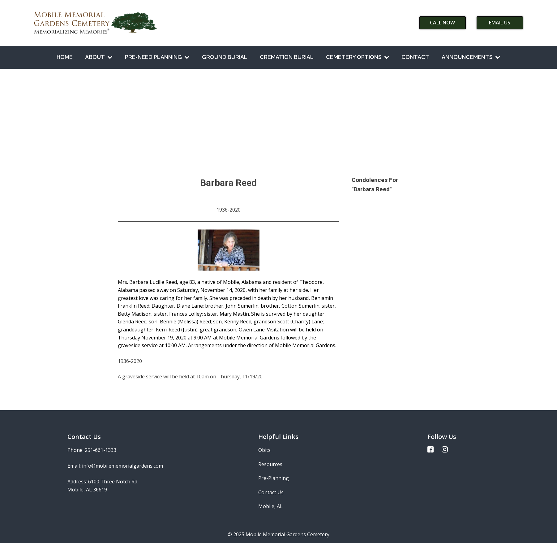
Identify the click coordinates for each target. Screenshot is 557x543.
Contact (415, 57)
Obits (264, 450)
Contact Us (271, 492)
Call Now (442, 22)
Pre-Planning (273, 478)
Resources (270, 464)
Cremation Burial (287, 57)
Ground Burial (224, 57)
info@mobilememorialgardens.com (122, 465)
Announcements (471, 57)
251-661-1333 (100, 450)
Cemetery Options (357, 57)
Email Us (499, 22)
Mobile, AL (270, 506)
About (99, 57)
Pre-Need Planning (157, 57)
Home (65, 57)
